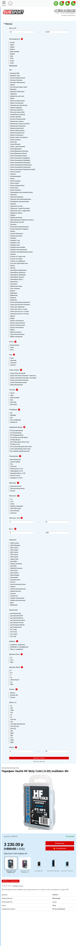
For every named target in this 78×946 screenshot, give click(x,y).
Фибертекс (13, 295)
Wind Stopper (13, 575)
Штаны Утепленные (16, 327)
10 (10, 706)
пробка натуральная (16, 598)
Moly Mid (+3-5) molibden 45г (25, 871)
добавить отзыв (17, 886)
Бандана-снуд (14, 75)
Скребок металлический (17, 250)
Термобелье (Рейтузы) (17, 272)
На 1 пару (12, 629)
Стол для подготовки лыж (18, 263)
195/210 (12, 729)
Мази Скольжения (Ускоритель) (20, 165)
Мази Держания (14, 149)
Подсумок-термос (15, 213)
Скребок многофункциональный (20, 252)
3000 (11, 742)
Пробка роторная (15, 217)
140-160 (12, 719)
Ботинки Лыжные (15, 80)
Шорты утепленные (16, 321)
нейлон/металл (14, 591)
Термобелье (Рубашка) (17, 275)
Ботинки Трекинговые (16, 82)
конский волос (14, 580)
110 (10, 713)
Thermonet (13, 571)
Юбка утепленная (15, 337)
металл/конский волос (17, 584)
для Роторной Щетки (16, 625)
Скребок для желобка (16, 247)
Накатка (12, 174)
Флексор (12, 298)
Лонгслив (12, 142)
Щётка (11, 330)
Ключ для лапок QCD (16, 112)
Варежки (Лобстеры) (16, 92)
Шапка (11, 316)
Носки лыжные (14, 181)
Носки (11, 179)
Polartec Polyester (15, 564)
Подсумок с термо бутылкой (19, 208)
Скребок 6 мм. (14, 245)
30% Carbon (13, 548)
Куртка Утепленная (15, 135)
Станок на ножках (15, 259)
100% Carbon (13, 543)
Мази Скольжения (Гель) (17, 156)
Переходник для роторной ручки (20, 192)
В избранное (59, 848)
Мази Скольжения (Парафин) (19, 160)
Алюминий (13, 577)
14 (10, 717)
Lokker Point (13, 559)
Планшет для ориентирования (19, 199)
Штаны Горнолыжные (16, 323)
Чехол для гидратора (16, 307)
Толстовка (12, 284)
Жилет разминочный (16, 101)
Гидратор (12, 94)
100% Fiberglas (14, 545)
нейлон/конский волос (17, 589)
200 (10, 731)
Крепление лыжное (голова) (19, 124)
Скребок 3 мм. (14, 240)
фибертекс (13, 605)
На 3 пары (12, 634)
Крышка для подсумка (17, 126)
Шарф (11, 318)
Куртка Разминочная (16, 133)
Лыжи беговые (14, 144)
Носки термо (13, 183)
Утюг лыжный (14, 288)
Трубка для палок (15, 286)
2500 (11, 740)
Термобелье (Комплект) (17, 270)
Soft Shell (12, 566)
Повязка (12, 204)
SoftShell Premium (15, 568)
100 (10, 708)
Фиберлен (12, 293)
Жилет (11, 98)
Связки (11, 231)
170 (10, 722)
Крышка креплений (16, 128)
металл (11, 582)
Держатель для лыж (16, 96)
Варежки (12, 89)
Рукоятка (12, 224)
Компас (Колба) (14, 117)
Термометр (13, 282)
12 (10, 715)
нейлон (11, 587)
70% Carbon (13, 555)
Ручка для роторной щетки (18, 227)
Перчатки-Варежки (15, 197)
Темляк (11, 268)
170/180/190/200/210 (16, 724)
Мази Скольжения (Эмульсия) (19, 167)
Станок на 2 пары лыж (17, 256)
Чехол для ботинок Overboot (19, 305)
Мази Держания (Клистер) (18, 151)
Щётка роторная (14, 332)
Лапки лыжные (14, 140)
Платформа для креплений (18, 201)
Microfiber (12, 561)
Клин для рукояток (15, 110)
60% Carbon (13, 552)
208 (10, 735)
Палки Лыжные (14, 190)
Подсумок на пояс (15, 206)
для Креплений (14, 613)
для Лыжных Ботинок (16, 620)
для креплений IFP (15, 616)
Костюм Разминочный (17, 119)
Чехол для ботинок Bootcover (19, 302)
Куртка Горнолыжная (16, 130)
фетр (11, 603)
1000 (11, 710)
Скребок (12, 238)
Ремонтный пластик (16, 222)
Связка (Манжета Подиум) (18, 229)
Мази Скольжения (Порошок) (19, 163)
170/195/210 (13, 726)
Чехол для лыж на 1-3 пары (18, 311)
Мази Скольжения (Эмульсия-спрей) (21, 169)
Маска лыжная (14, 172)
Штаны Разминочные (16, 325)
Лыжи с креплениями (16, 146)
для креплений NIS (15, 618)
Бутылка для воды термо (17, 87)
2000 (11, 733)
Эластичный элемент (16, 334)
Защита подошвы (15, 108)
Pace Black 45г (39, 871)
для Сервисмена (14, 627)
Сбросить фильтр (39, 761)
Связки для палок (15, 236)
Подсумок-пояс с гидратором (19, 211)
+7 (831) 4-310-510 (64, 10)
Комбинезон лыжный (16, 114)
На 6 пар (12, 636)
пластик (12, 593)
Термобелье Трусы (15, 279)
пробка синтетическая (16, 600)
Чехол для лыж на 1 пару (17, 309)
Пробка (11, 215)
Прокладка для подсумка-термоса (21, 220)
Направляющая (14, 176)
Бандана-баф (13, 73)
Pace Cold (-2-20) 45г (67, 871)
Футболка (12, 300)
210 (10, 738)
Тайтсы (11, 266)
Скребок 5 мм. (14, 243)
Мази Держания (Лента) (17, 153)
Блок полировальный (16, 78)
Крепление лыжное (16, 121)
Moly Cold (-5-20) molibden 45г (11, 871)
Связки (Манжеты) (15, 234)
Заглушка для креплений (17, 105)
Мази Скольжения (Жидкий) (19, 158)
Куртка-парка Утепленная (18, 137)
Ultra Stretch (13, 573)
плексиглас (13, 596)
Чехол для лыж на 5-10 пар (18, 314)
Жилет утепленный (15, 103)
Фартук (11, 291)
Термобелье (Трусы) (16, 277)
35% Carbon (13, 550)
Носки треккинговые (16, 185)
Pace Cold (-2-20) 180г (53, 871)
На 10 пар (12, 632)
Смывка (12, 254)
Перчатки (12, 195)
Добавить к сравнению (10, 881)
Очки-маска (13, 188)
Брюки (11, 85)
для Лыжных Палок (16, 623)
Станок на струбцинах (16, 261)
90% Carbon (13, 557)
